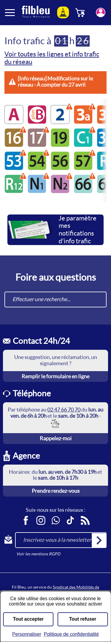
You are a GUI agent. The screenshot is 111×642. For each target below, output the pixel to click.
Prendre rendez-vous (56, 491)
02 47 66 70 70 (64, 409)
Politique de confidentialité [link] (71, 634)
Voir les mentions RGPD (38, 554)
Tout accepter (28, 619)
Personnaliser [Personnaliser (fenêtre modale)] (26, 634)
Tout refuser (82, 619)
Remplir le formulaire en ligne (55, 376)
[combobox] (55, 299)
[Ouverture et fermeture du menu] (10, 12)
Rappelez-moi (56, 438)
